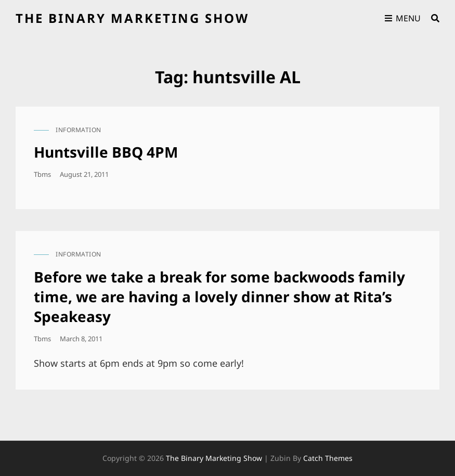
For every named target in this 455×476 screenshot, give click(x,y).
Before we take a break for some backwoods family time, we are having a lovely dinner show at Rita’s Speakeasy (219, 296)
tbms (42, 174)
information (78, 129)
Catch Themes (328, 458)
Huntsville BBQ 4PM (106, 152)
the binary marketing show (132, 18)
